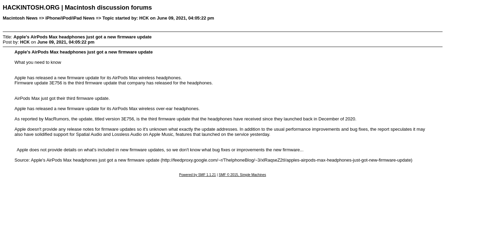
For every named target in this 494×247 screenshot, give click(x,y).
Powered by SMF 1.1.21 (197, 175)
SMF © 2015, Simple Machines (242, 175)
